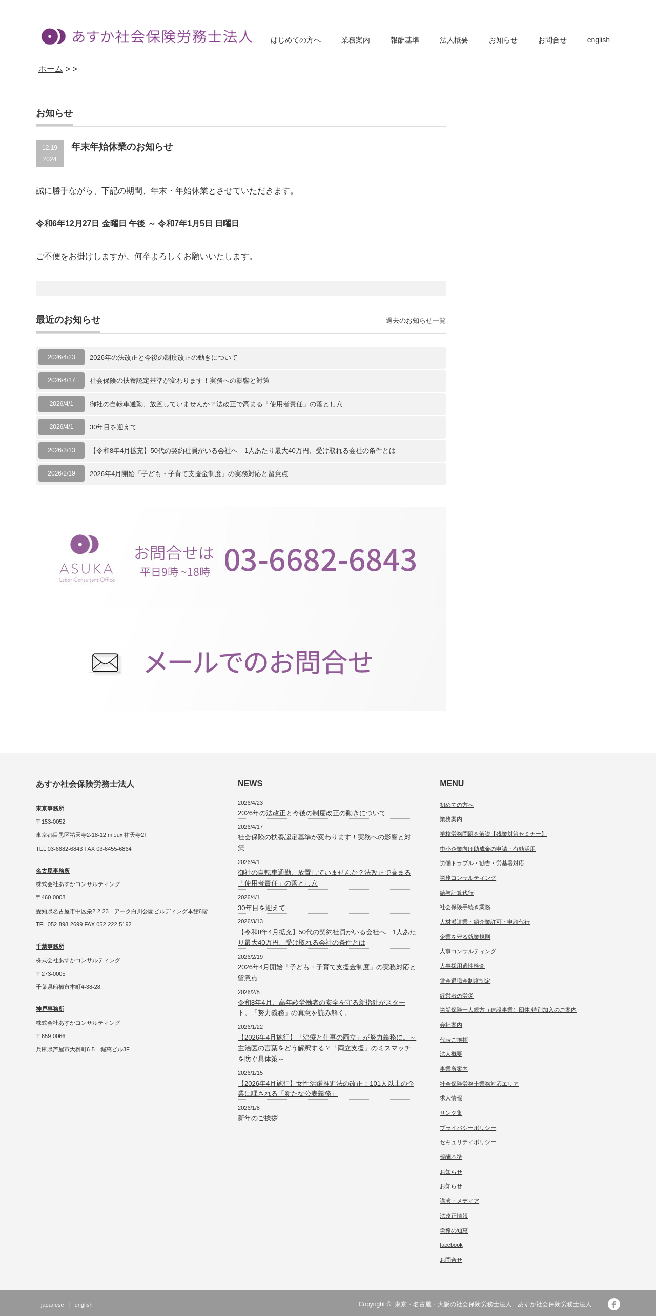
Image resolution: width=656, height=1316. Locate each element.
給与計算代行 (457, 893)
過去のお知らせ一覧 (416, 321)
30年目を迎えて (113, 427)
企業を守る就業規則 (465, 937)
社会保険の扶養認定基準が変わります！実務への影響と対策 (180, 380)
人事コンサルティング (468, 951)
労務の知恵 (454, 1230)
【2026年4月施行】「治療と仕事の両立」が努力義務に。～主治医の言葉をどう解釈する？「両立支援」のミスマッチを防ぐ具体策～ (327, 1048)
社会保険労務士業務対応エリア (479, 1084)
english (598, 40)
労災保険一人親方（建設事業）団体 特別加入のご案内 (508, 1010)
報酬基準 (405, 40)
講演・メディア (459, 1201)
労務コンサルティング (468, 878)
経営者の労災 (457, 996)
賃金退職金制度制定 (465, 981)
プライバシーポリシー (468, 1128)
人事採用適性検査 (462, 966)
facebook (451, 1245)
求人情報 (451, 1098)
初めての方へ (457, 805)
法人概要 (454, 40)
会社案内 (451, 1025)
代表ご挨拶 (454, 1040)
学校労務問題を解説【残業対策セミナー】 (493, 834)
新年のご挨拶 (258, 1118)
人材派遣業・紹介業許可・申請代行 (485, 922)
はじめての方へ (296, 40)
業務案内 (355, 40)
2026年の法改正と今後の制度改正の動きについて (164, 357)
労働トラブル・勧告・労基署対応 (482, 863)
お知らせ (503, 40)
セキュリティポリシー (468, 1142)
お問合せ (552, 40)
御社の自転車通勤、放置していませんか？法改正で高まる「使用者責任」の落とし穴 (216, 404)
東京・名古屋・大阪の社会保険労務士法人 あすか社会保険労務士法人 (496, 1304)
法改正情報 (454, 1216)
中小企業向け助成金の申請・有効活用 (488, 849)
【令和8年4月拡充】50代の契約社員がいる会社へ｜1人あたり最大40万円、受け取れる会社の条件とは (243, 451)
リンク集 (451, 1113)
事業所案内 (454, 1069)
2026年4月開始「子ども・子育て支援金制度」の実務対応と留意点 (189, 474)
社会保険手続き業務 (465, 907)
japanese (52, 1305)
